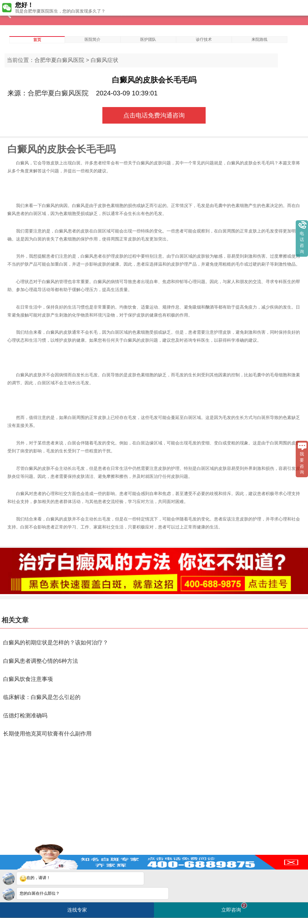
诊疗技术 (204, 39)
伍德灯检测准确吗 (25, 716)
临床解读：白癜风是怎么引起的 (42, 697)
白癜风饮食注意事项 (28, 679)
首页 (37, 39)
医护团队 (148, 39)
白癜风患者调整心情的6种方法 (40, 661)
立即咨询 (234, 907)
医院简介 (93, 39)
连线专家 (77, 909)
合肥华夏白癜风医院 (59, 60)
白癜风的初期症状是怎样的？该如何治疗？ (55, 643)
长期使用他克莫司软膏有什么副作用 (47, 734)
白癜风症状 (104, 60)
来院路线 (259, 39)
